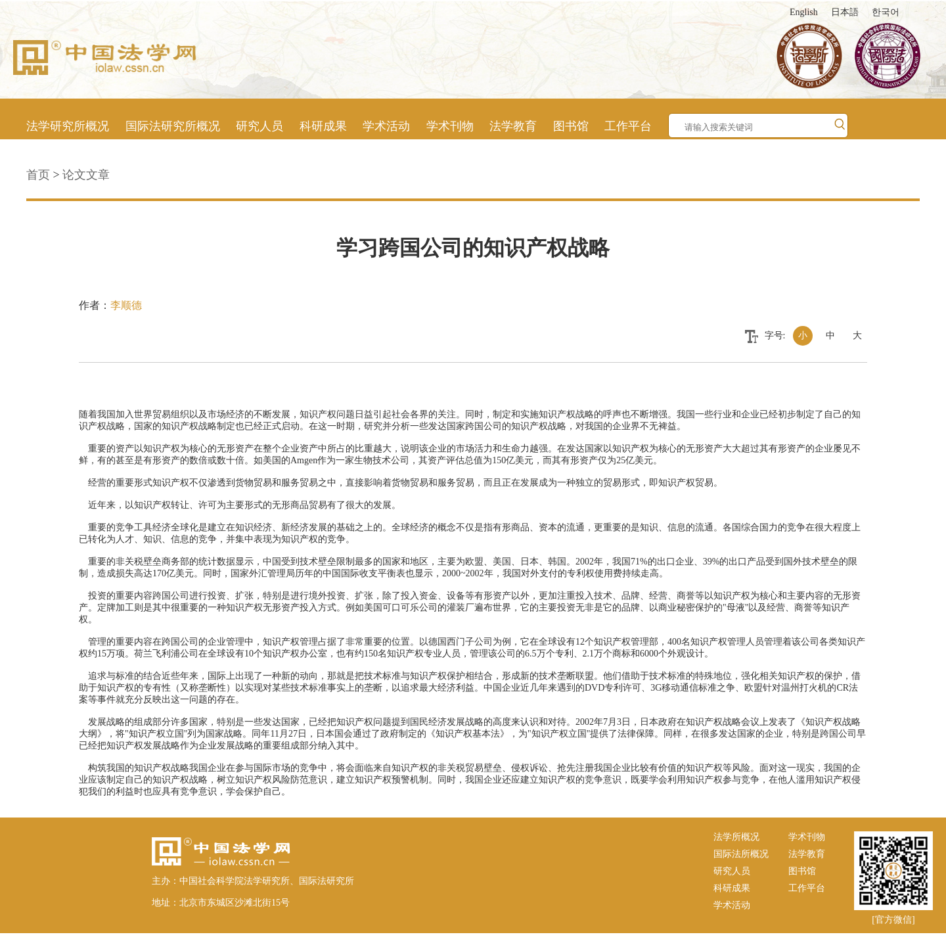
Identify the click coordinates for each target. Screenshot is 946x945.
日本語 (845, 12)
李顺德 (126, 305)
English (804, 12)
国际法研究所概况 (172, 126)
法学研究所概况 (67, 126)
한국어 (885, 12)
